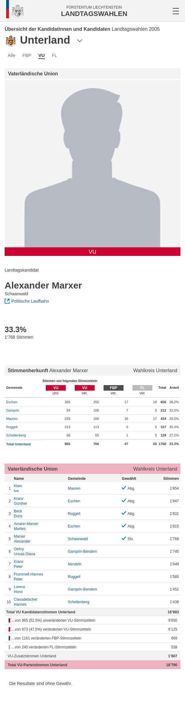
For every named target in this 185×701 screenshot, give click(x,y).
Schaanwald (78, 539)
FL (54, 55)
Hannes (39, 602)
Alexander (39, 539)
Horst (39, 589)
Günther (39, 501)
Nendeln (75, 564)
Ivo (39, 488)
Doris (39, 513)
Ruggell (12, 427)
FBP (26, 55)
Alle (11, 55)
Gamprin (12, 410)
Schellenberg (16, 435)
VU (41, 55)
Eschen (12, 402)
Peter (39, 564)
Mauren (12, 418)
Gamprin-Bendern (82, 551)
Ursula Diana (39, 551)
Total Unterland (18, 444)
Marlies (39, 526)
